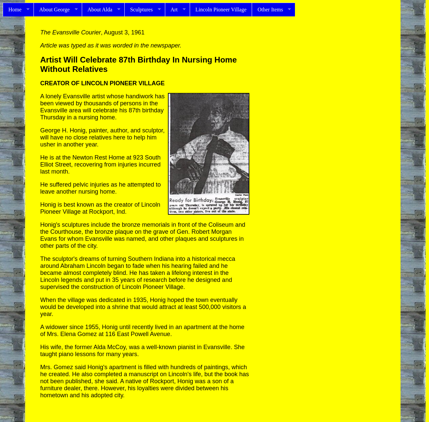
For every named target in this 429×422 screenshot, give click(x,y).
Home (16, 10)
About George (56, 10)
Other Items (271, 10)
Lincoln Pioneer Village (220, 9)
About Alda (101, 10)
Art (175, 10)
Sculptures (142, 10)
